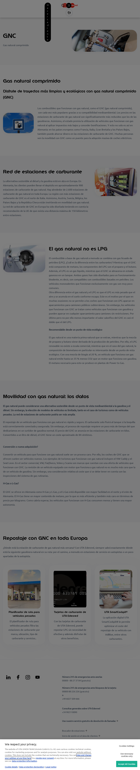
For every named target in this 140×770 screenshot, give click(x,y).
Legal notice (50, 767)
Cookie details (11, 767)
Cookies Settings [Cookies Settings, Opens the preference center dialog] (126, 746)
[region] (70, 754)
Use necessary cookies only (126, 754)
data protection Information (24, 761)
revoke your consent (45, 758)
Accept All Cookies (126, 763)
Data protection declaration (31, 767)
